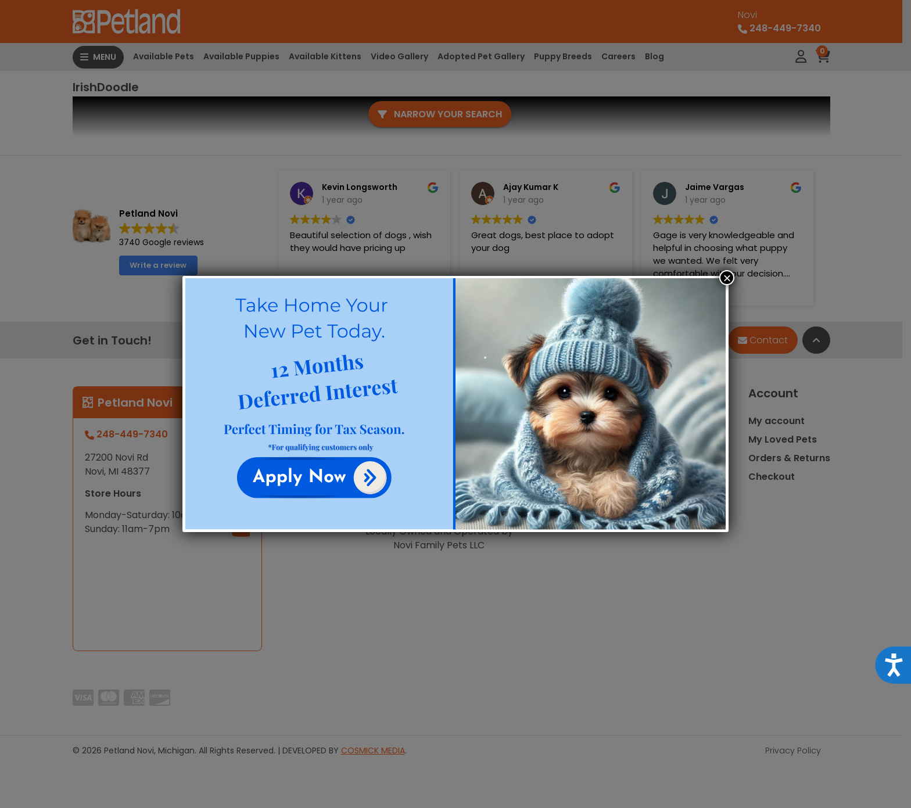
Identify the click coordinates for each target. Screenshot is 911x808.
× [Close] (727, 277)
